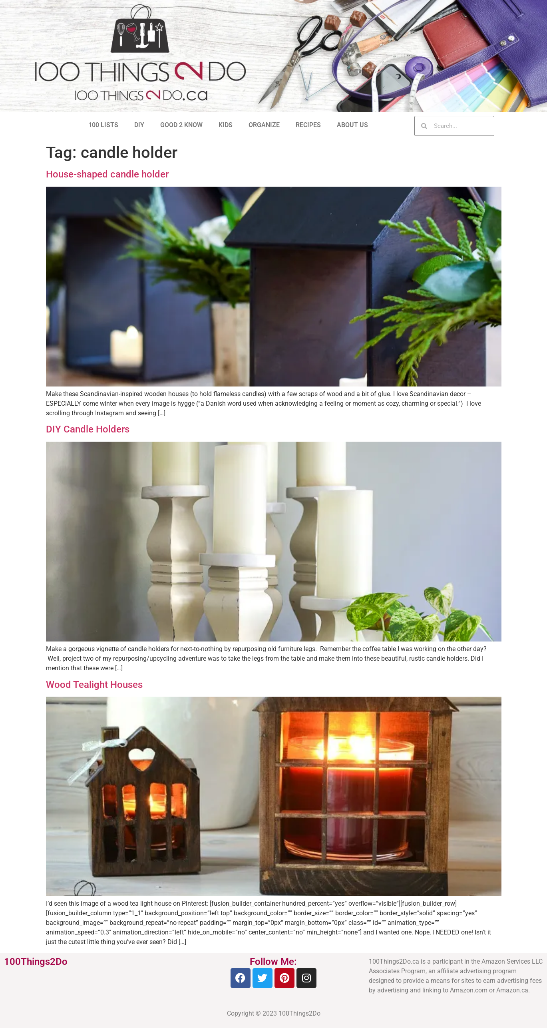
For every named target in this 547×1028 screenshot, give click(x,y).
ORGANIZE (264, 125)
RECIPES (308, 125)
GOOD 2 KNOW (181, 125)
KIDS (226, 125)
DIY (139, 125)
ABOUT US (352, 125)
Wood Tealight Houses (94, 684)
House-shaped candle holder (107, 174)
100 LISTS (103, 125)
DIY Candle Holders (87, 429)
